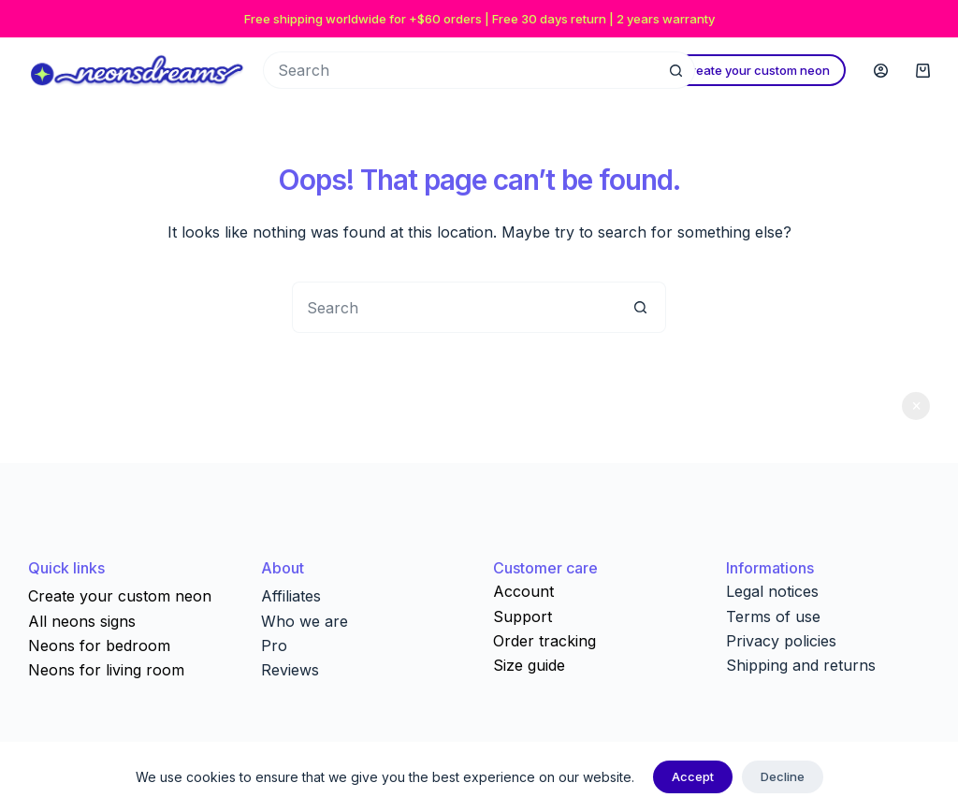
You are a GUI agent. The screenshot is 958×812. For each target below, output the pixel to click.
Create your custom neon (756, 70)
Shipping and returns (801, 665)
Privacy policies (781, 640)
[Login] (881, 71)
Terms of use (773, 616)
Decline (783, 776)
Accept (693, 776)
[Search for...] (460, 70)
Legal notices (772, 591)
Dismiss (916, 406)
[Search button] (676, 70)
